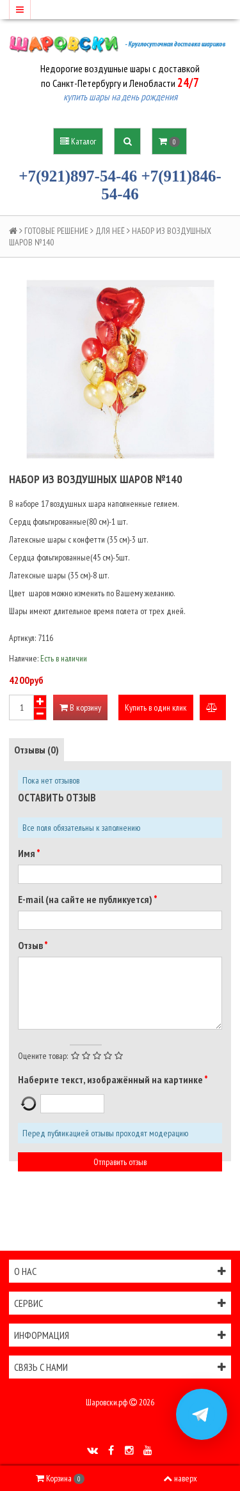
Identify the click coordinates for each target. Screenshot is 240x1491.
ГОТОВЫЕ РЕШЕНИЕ (56, 230)
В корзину (80, 707)
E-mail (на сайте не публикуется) (86, 899)
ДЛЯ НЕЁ (110, 230)
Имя (27, 853)
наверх (180, 1478)
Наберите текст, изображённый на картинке (111, 1079)
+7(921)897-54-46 (78, 176)
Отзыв (31, 945)
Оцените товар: (43, 1056)
